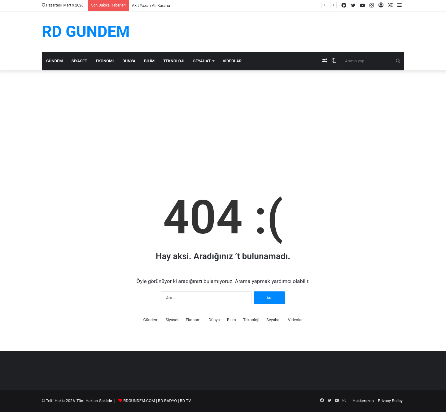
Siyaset (79, 61)
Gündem (54, 61)
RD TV (185, 400)
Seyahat (202, 61)
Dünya (128, 61)
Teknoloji (173, 61)
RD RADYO (167, 400)
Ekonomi (105, 61)
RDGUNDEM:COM (139, 400)
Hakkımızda (363, 400)
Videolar (232, 61)
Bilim (149, 61)
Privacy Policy (390, 400)
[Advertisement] (223, 123)
